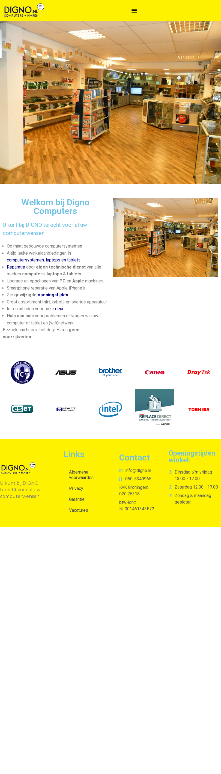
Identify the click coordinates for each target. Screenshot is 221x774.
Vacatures (78, 510)
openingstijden (53, 294)
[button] (134, 10)
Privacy (76, 488)
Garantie (77, 499)
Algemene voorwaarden (81, 474)
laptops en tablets (63, 260)
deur (59, 308)
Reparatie (16, 267)
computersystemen (25, 260)
